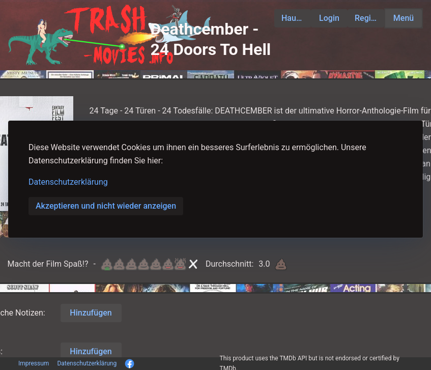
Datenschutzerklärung (68, 182)
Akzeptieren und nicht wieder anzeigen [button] (106, 206)
